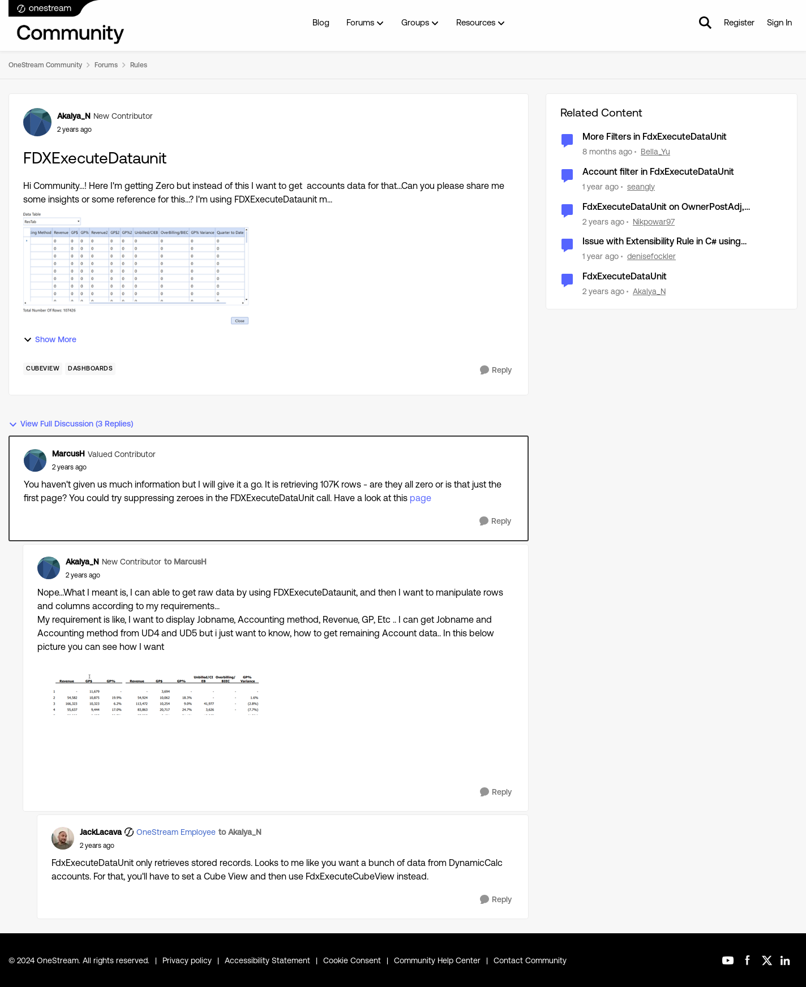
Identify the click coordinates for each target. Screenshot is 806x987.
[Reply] (496, 370)
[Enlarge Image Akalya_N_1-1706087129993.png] (150, 693)
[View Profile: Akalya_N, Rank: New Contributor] (37, 122)
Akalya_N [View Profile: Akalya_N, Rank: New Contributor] (74, 115)
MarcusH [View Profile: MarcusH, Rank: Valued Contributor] (68, 453)
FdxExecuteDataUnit (624, 276)
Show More (49, 339)
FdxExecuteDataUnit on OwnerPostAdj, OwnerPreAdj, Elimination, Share (663, 207)
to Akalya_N (239, 832)
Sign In (779, 22)
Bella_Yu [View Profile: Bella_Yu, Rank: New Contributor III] (655, 151)
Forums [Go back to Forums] (106, 65)
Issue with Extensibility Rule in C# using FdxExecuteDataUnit (661, 242)
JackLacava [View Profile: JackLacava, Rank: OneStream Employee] (101, 832)
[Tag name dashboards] (90, 369)
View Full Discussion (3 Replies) (70, 424)
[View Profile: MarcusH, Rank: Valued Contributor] (35, 460)
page (420, 498)
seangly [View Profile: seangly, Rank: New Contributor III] (641, 186)
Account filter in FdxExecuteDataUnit (658, 171)
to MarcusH (185, 561)
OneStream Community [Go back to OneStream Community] (45, 65)
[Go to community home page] (66, 22)
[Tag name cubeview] (42, 369)
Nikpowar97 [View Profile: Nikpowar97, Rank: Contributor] (654, 221)
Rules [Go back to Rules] (138, 65)
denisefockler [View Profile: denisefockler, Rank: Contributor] (651, 256)
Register (739, 22)
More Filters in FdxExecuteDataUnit (654, 136)
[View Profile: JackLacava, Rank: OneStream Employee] (63, 838)
